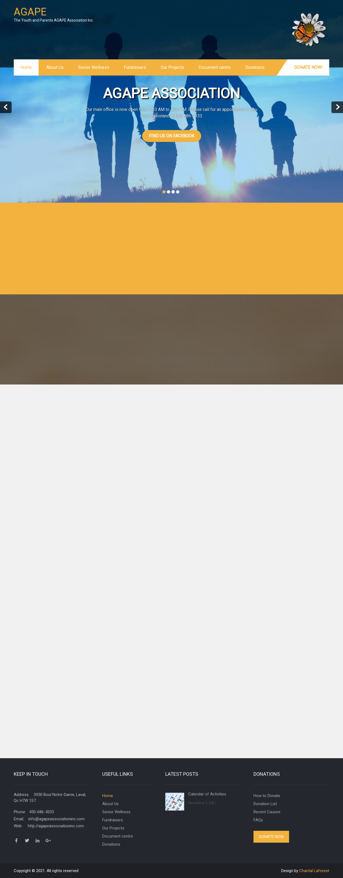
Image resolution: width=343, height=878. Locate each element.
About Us (55, 67)
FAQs (258, 820)
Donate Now (271, 836)
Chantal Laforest (314, 870)
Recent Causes (266, 811)
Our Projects (172, 67)
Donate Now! (308, 67)
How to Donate (266, 795)
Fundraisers (135, 67)
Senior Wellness (93, 67)
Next (337, 107)
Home (26, 67)
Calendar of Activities (207, 794)
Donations (255, 67)
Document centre (215, 67)
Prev (6, 107)
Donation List (265, 803)
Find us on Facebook (171, 135)
